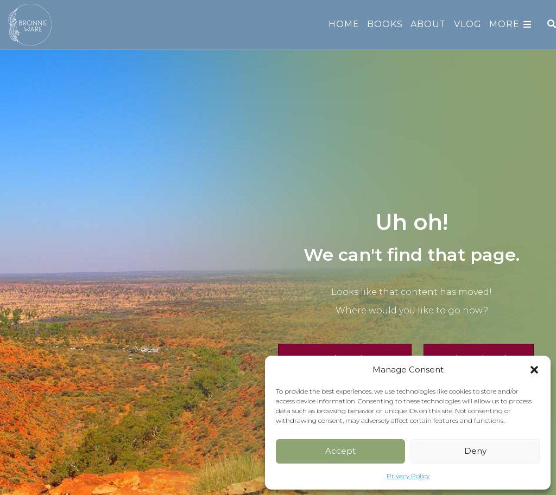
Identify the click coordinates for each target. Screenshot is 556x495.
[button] (534, 369)
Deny (475, 451)
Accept (340, 451)
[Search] (550, 23)
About (428, 24)
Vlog (468, 24)
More (504, 24)
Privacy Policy (408, 476)
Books (385, 24)
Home (343, 24)
